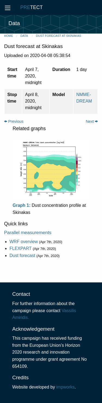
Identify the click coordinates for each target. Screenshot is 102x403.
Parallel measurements (27, 232)
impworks (65, 387)
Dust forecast (22, 255)
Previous (13, 121)
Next (92, 121)
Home (8, 35)
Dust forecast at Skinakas (58, 35)
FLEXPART (21, 248)
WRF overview (24, 241)
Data (24, 35)
